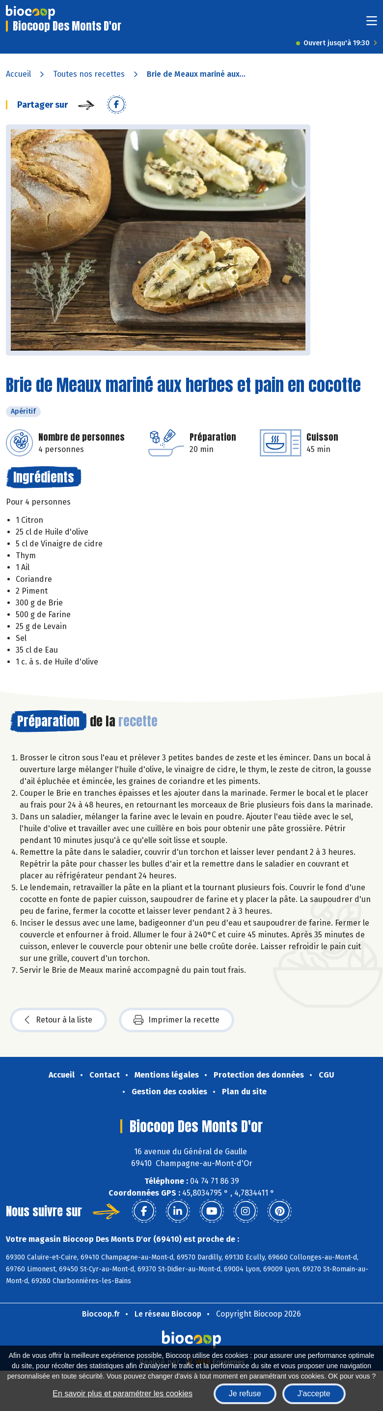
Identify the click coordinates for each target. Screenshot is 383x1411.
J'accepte (314, 1393)
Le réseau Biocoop (168, 1314)
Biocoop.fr (101, 1314)
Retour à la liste (58, 1020)
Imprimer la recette (176, 1020)
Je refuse (245, 1393)
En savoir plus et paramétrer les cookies (122, 1393)
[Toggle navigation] (371, 24)
